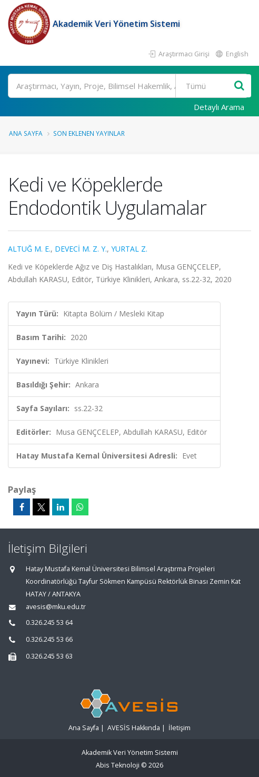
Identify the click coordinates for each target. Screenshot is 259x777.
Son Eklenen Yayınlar (89, 133)
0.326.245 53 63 (49, 656)
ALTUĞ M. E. (29, 249)
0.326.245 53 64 (49, 622)
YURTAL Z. (129, 249)
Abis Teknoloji (118, 765)
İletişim (179, 727)
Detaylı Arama (219, 107)
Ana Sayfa (26, 133)
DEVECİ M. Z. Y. (81, 249)
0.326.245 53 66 (49, 639)
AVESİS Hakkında (133, 727)
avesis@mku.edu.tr (56, 606)
